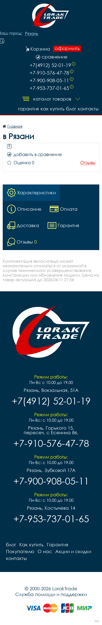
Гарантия (28, 108)
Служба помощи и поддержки (51, 594)
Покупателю (20, 551)
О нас (45, 551)
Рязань (31, 33)
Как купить (52, 108)
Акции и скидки (73, 551)
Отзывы (87, 162)
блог (71, 108)
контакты (88, 108)
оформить (67, 48)
